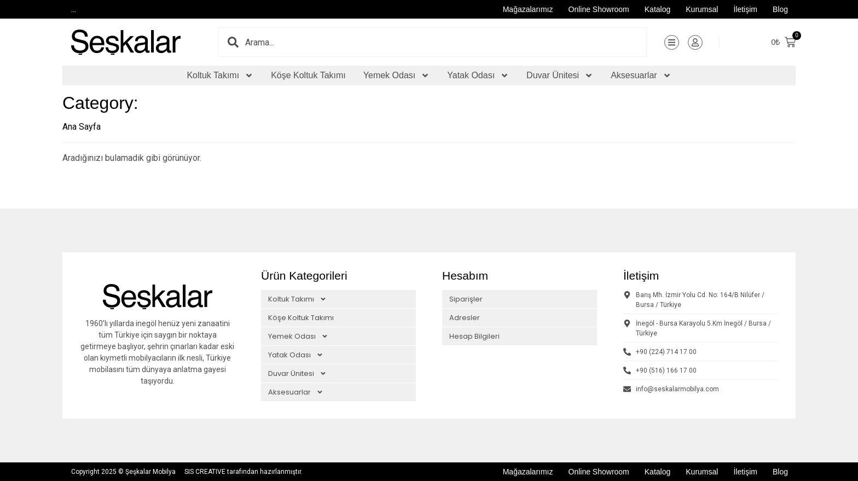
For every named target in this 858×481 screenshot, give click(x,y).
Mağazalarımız (528, 9)
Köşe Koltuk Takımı (308, 75)
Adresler (464, 317)
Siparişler (466, 299)
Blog (780, 9)
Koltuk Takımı (220, 75)
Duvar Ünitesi (559, 75)
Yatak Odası (478, 75)
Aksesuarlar (641, 75)
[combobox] (445, 42)
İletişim (745, 9)
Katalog (657, 9)
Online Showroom (599, 9)
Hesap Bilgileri (474, 336)
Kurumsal (702, 9)
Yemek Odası (396, 75)
